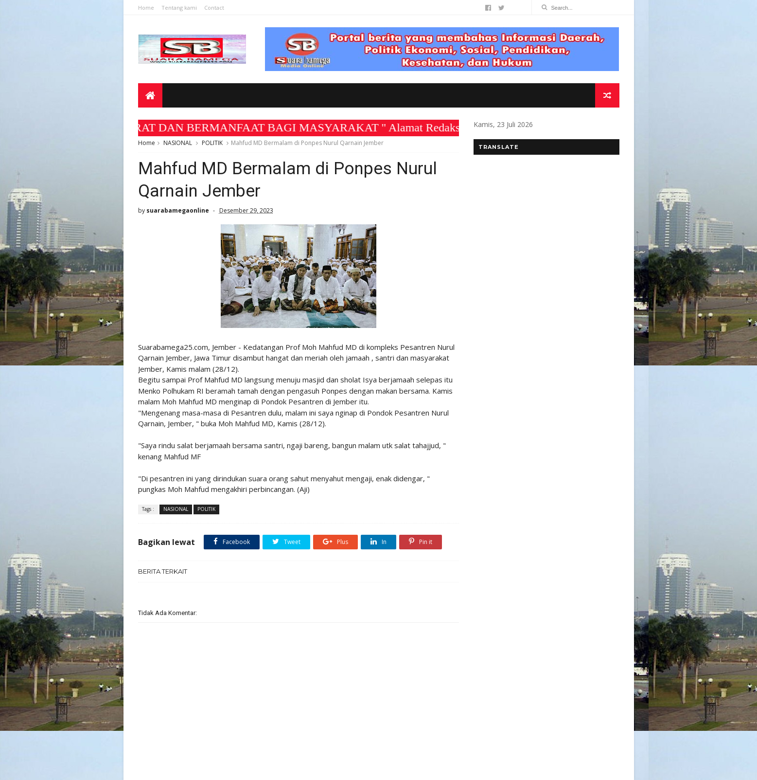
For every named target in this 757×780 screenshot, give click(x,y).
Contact (214, 7)
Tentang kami (179, 7)
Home (146, 7)
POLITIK (212, 143)
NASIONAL (177, 143)
